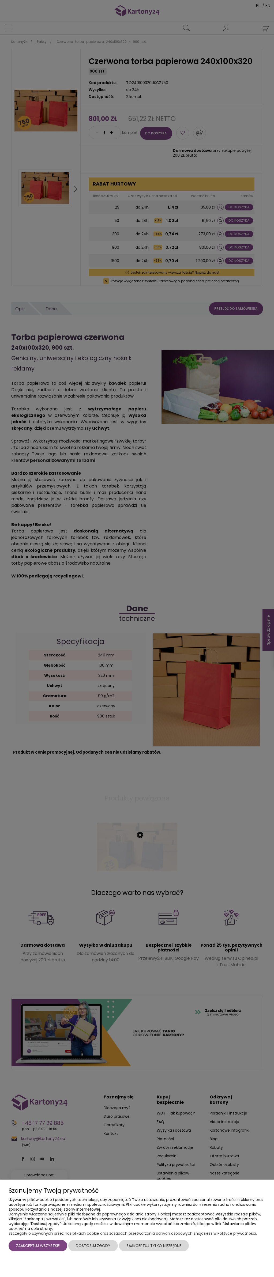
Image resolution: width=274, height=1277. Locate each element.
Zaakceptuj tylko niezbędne (153, 1245)
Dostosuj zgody (93, 1245)
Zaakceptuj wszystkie (38, 1245)
